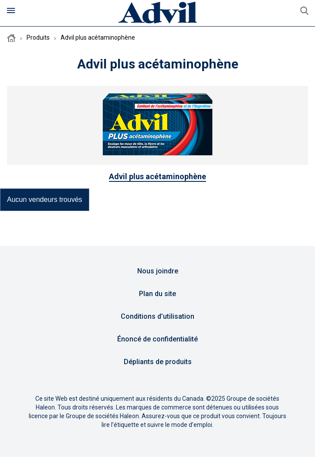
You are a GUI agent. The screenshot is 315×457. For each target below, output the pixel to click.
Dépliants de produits (158, 362)
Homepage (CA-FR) (11, 38)
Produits (38, 37)
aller (304, 11)
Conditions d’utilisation (157, 316)
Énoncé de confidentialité (157, 339)
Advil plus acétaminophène (98, 37)
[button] (44, 199)
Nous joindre (157, 271)
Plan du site (157, 294)
